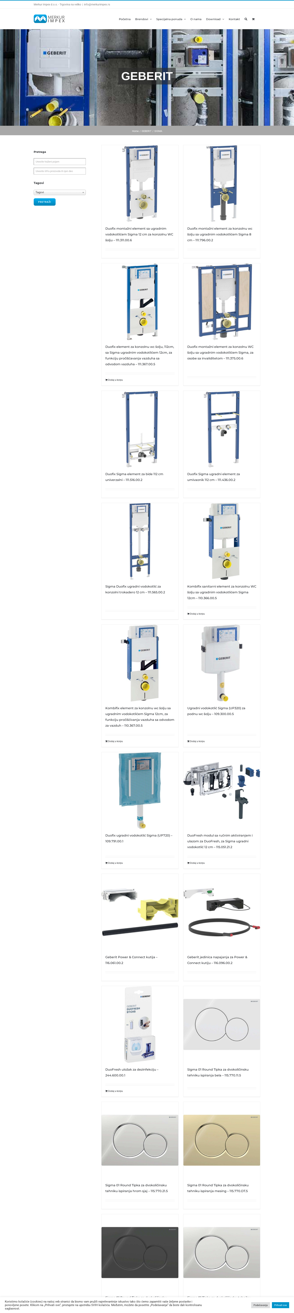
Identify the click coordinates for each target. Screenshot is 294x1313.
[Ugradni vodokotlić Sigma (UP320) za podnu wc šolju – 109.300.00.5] (221, 663)
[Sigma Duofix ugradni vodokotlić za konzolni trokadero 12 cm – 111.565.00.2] (139, 541)
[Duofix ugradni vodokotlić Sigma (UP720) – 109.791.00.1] (139, 790)
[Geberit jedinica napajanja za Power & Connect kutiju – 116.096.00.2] (221, 912)
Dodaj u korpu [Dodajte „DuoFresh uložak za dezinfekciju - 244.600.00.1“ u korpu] (115, 1091)
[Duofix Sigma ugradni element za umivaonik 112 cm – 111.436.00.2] (221, 429)
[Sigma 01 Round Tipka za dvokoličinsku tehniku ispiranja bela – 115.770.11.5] (221, 1024)
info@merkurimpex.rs (97, 4)
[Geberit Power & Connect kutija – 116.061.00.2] (139, 912)
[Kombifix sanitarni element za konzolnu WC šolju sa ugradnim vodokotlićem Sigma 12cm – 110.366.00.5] (221, 541)
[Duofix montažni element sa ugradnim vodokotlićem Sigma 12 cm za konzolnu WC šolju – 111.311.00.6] (139, 183)
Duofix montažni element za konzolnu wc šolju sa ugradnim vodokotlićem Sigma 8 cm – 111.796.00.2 (219, 234)
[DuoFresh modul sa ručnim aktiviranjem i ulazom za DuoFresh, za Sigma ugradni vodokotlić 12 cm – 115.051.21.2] (221, 790)
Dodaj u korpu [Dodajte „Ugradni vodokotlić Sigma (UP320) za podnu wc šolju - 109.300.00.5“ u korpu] (197, 741)
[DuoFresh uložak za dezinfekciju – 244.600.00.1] (139, 1024)
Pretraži (44, 201)
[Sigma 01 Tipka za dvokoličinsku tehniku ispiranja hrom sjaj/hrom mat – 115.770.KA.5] (221, 1252)
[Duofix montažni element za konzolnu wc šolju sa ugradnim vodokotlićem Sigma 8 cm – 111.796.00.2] (221, 183)
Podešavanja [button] (261, 1305)
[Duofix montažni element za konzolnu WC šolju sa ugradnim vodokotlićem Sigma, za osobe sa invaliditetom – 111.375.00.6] (221, 301)
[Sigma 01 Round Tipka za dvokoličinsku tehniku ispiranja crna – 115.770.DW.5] (139, 1252)
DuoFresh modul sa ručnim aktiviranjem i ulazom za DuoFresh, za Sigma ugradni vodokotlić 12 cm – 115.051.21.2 (220, 841)
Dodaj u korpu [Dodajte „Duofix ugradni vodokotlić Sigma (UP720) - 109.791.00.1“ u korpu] (115, 863)
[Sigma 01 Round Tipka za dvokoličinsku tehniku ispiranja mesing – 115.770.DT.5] (221, 1140)
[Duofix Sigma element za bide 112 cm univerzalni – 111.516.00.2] (139, 429)
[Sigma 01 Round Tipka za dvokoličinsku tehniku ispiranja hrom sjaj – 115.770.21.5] (139, 1140)
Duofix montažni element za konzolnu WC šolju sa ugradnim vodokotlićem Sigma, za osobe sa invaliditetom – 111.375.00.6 (220, 352)
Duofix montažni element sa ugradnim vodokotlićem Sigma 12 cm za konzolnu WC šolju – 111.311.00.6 (139, 234)
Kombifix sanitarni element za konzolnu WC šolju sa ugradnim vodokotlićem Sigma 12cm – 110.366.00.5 (221, 592)
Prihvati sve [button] (280, 1305)
